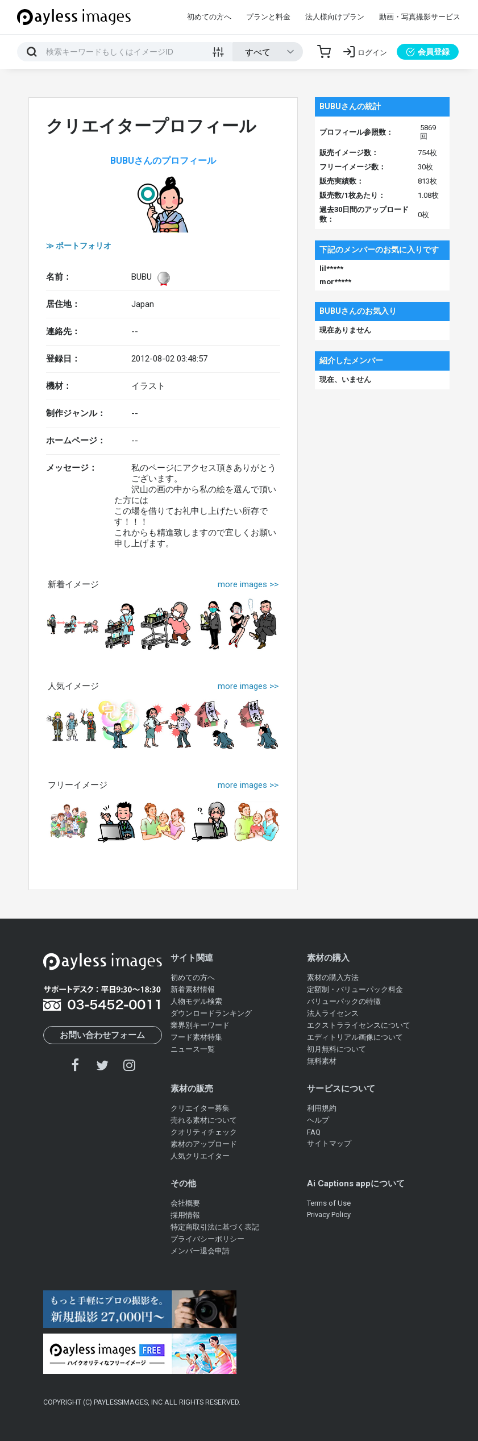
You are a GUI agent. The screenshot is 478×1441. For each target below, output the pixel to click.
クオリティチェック (204, 1132)
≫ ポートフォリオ (78, 245)
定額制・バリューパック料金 (355, 989)
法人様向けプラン (334, 17)
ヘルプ (318, 1120)
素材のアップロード (204, 1144)
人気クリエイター (200, 1156)
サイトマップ (329, 1143)
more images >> (248, 584)
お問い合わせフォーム (102, 1035)
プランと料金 (268, 17)
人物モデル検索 (196, 1001)
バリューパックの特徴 (344, 1001)
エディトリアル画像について (355, 1037)
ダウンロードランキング (211, 1013)
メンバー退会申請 (200, 1251)
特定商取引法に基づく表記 (215, 1227)
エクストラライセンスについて (358, 1025)
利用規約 (321, 1108)
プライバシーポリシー (207, 1239)
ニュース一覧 (193, 1049)
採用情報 (185, 1215)
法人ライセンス (333, 1013)
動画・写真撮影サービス (419, 17)
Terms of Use (329, 1203)
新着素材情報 (193, 989)
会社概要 (185, 1203)
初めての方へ (209, 17)
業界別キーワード (200, 1025)
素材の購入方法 (333, 977)
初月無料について (336, 1049)
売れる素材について (204, 1120)
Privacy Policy (329, 1214)
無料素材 (321, 1061)
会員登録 (428, 51)
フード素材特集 (196, 1037)
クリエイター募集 (200, 1108)
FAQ (314, 1132)
